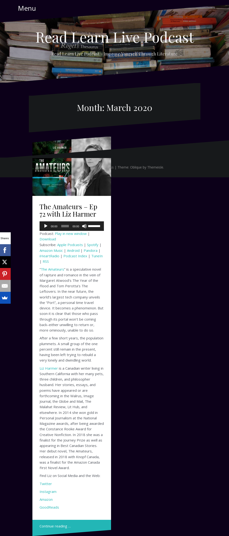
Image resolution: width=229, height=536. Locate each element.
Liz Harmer (49, 368)
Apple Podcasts (70, 244)
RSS (46, 261)
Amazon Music (51, 250)
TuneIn (97, 255)
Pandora (90, 250)
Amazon (46, 499)
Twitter (46, 483)
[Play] (45, 226)
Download (48, 239)
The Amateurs (52, 269)
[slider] (65, 226)
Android (73, 250)
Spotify (92, 244)
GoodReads (49, 507)
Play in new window (71, 233)
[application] (72, 226)
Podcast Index (75, 255)
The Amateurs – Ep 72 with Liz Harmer (68, 210)
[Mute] (84, 226)
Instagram (48, 491)
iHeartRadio (49, 255)
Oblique (136, 167)
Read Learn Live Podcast (114, 36)
